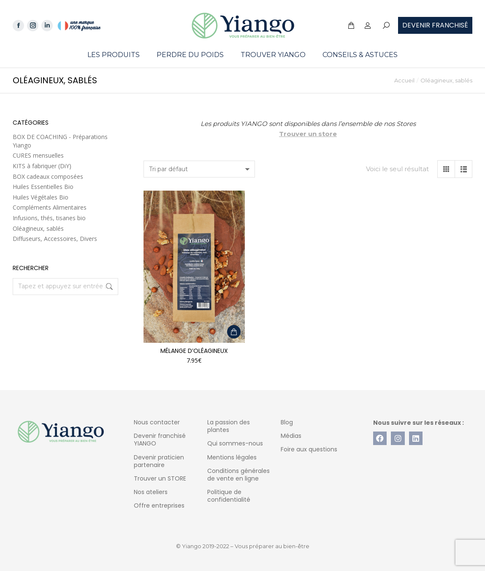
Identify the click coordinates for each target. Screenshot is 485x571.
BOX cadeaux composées (48, 176)
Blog (287, 422)
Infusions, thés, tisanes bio (49, 218)
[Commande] (199, 169)
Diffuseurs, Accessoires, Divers (55, 239)
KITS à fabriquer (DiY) (42, 166)
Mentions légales (232, 457)
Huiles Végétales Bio (40, 197)
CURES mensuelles (38, 155)
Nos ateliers (151, 492)
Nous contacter (157, 422)
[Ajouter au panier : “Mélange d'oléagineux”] (234, 332)
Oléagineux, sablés (38, 228)
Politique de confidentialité (228, 496)
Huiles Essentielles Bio (43, 187)
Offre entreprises (159, 505)
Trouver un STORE (160, 478)
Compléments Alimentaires (50, 207)
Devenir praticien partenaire (159, 461)
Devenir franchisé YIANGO (160, 440)
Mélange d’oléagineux (194, 351)
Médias (291, 436)
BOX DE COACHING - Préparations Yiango (60, 141)
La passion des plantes (228, 426)
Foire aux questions (309, 449)
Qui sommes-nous (235, 443)
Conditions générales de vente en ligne (238, 475)
